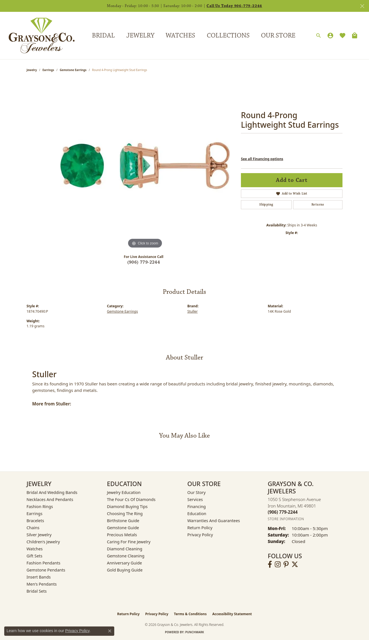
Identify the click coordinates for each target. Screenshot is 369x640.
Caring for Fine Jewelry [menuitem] (128, 541)
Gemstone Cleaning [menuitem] (125, 556)
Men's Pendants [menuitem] (42, 584)
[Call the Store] (283, 512)
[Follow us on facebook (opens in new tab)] (270, 564)
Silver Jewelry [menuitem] (39, 534)
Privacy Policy (200, 534)
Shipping (266, 204)
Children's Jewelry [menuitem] (43, 541)
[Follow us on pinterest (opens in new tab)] (286, 564)
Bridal (103, 35)
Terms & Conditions (190, 614)
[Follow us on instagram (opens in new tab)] (278, 564)
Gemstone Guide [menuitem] (123, 527)
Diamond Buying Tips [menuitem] (127, 506)
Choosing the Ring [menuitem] (125, 513)
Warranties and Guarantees (213, 520)
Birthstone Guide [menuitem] (123, 520)
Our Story (196, 492)
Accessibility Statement (232, 614)
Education (196, 513)
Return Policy (199, 527)
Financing (196, 506)
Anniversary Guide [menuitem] (124, 563)
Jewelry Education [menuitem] (123, 492)
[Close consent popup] (109, 631)
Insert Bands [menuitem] (39, 577)
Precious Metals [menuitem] (122, 534)
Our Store (278, 35)
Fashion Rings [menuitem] (40, 506)
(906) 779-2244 (143, 262)
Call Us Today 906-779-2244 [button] (234, 5)
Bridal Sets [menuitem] (37, 591)
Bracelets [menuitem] (35, 520)
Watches (180, 35)
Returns (317, 204)
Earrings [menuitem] (34, 513)
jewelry (32, 70)
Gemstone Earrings (73, 70)
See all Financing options (262, 158)
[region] (145, 165)
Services (195, 499)
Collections (228, 35)
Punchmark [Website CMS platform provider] (194, 632)
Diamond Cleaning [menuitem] (124, 548)
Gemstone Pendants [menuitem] (46, 570)
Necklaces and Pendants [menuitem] (50, 499)
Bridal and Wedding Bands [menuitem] (52, 492)
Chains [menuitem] (33, 527)
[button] (318, 36)
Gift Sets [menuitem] (34, 556)
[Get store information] (286, 519)
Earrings (48, 70)
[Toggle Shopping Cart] (354, 35)
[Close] (362, 6)
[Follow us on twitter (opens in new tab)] (294, 564)
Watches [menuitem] (35, 548)
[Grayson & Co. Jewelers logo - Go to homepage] (37, 35)
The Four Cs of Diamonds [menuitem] (131, 499)
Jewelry (140, 35)
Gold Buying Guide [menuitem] (124, 570)
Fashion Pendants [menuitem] (43, 563)
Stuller (192, 311)
